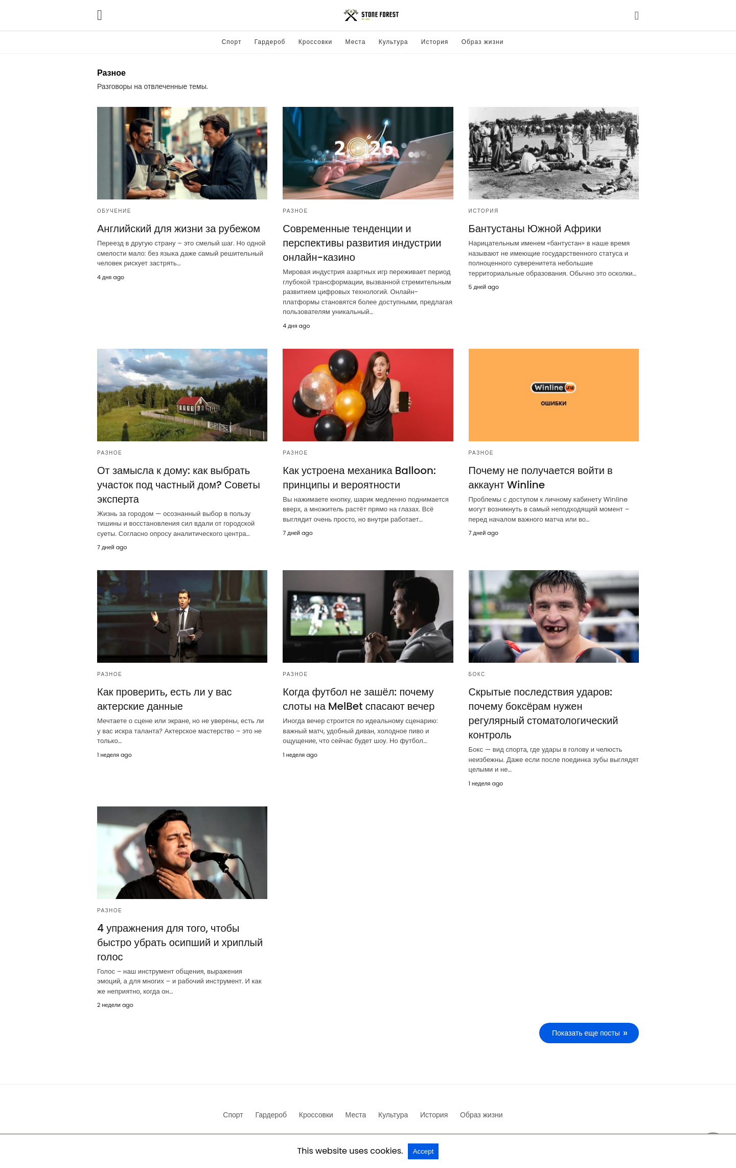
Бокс (477, 674)
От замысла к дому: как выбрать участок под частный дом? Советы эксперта (178, 484)
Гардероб (270, 41)
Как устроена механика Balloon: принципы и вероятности (359, 477)
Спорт (232, 41)
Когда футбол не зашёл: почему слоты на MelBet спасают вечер (358, 699)
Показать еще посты (586, 1033)
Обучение (114, 211)
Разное (295, 211)
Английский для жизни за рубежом (178, 228)
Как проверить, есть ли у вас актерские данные (164, 699)
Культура (393, 41)
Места (356, 41)
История (435, 41)
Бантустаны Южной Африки (535, 228)
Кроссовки (315, 41)
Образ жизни (483, 41)
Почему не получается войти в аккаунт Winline (541, 477)
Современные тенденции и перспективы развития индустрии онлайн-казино (362, 242)
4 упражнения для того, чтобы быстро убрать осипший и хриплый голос (180, 942)
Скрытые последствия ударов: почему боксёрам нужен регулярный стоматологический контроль (543, 713)
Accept (423, 1151)
